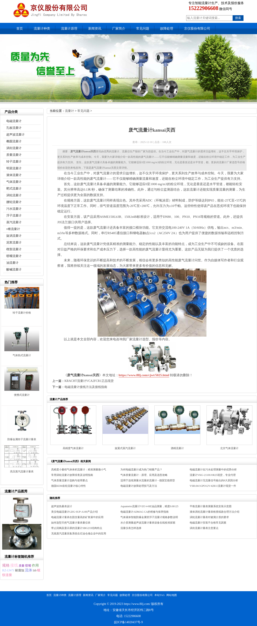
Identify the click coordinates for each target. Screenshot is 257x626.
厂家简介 (118, 28)
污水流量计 (14, 208)
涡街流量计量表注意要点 (204, 528)
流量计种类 (42, 28)
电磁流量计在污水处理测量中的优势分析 (213, 469)
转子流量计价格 (22, 312)
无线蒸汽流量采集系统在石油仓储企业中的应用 (78, 533)
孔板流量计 (14, 127)
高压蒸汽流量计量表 (22, 471)
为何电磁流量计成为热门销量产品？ (141, 469)
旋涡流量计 (14, 235)
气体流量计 (14, 181)
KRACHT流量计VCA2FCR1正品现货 (89, 381)
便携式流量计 (22, 394)
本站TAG (159, 595)
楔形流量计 (14, 249)
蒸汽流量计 (14, 222)
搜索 (238, 18)
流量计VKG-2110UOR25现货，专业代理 (213, 475)
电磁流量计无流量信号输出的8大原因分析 (214, 480)
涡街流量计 (14, 148)
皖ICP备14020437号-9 (128, 622)
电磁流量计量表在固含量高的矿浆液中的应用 (77, 517)
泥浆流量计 (14, 242)
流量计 (69, 110)
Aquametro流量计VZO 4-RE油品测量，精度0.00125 (149, 506)
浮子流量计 (14, 215)
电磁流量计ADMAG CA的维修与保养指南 (144, 511)
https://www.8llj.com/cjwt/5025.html (144, 375)
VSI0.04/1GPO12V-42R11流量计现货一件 (213, 485)
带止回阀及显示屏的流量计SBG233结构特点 (76, 528)
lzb (35, 570)
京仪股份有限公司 (197, 28)
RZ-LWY (8, 570)
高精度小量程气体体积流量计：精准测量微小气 (78, 469)
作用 (35, 565)
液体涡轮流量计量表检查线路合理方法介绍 (214, 511)
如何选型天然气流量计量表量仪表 (70, 522)
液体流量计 (14, 175)
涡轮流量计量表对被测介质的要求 (209, 517)
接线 (14, 565)
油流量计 (12, 262)
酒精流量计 (177, 448)
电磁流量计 (14, 121)
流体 (28, 570)
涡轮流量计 (14, 195)
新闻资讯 (94, 28)
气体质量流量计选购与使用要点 (69, 480)
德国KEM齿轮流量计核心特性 (68, 485)
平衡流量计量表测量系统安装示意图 (211, 506)
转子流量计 (14, 161)
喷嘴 (28, 565)
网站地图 (171, 595)
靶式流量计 (14, 188)
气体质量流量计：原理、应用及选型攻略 (143, 475)
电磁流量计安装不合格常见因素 (208, 522)
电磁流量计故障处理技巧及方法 (138, 485)
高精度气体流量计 (73, 448)
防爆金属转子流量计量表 (21, 439)
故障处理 (166, 28)
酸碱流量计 (14, 269)
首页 (19, 28)
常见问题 (142, 28)
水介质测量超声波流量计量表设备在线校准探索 (147, 522)
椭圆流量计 (14, 141)
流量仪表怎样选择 (130, 528)
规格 (6, 565)
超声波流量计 (15, 134)
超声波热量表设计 (61, 506)
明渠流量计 (14, 168)
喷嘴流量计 (14, 256)
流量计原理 (69, 28)
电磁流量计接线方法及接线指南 (85, 387)
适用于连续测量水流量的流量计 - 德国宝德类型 (147, 480)
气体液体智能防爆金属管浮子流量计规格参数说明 (149, 517)
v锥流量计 (13, 229)
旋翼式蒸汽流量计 (125, 448)
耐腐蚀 (19, 570)
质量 (21, 565)
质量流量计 (14, 154)
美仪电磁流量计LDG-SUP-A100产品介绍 (74, 511)
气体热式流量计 (22, 355)
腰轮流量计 (14, 202)
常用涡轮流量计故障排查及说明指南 (72, 475)
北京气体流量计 (229, 448)
